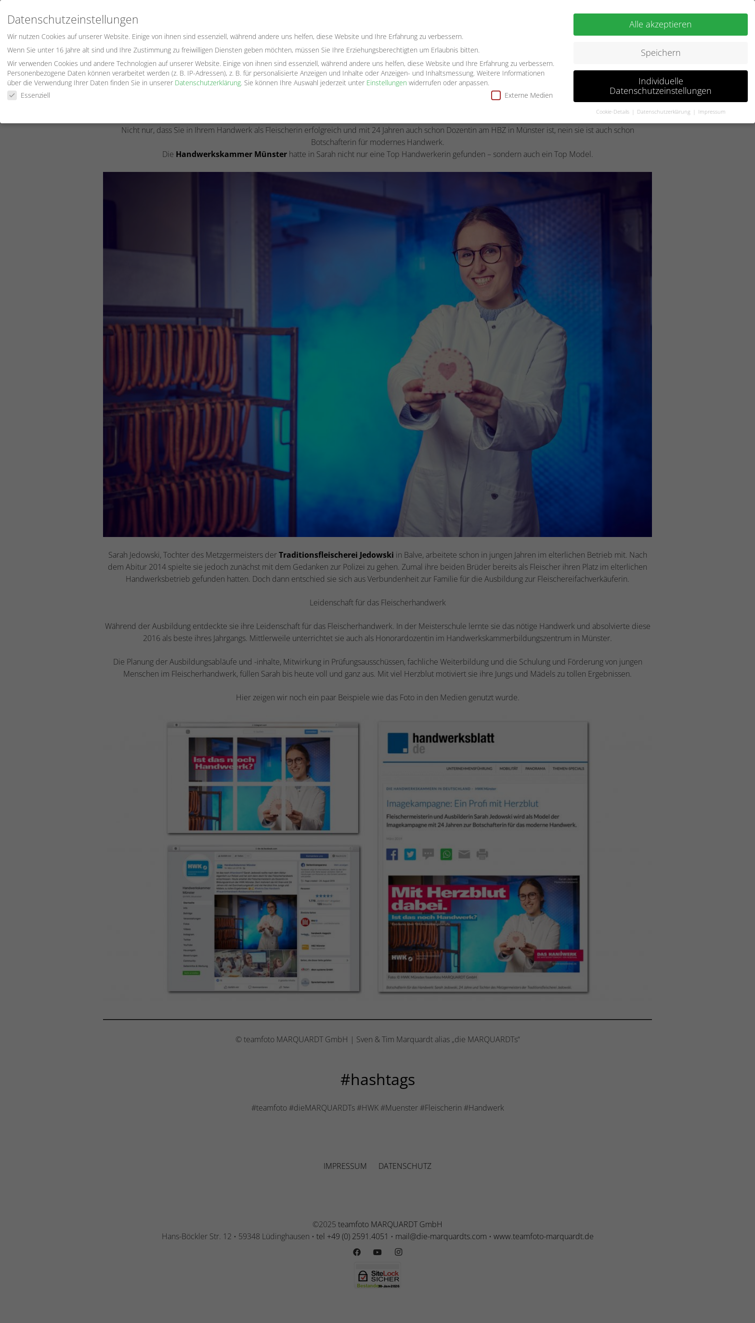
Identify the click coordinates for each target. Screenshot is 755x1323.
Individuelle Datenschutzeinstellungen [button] (661, 84)
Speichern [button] (661, 51)
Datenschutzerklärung (208, 80)
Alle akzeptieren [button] (660, 22)
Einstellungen (386, 80)
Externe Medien (522, 93)
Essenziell (28, 93)
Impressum (712, 109)
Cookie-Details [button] (613, 109)
